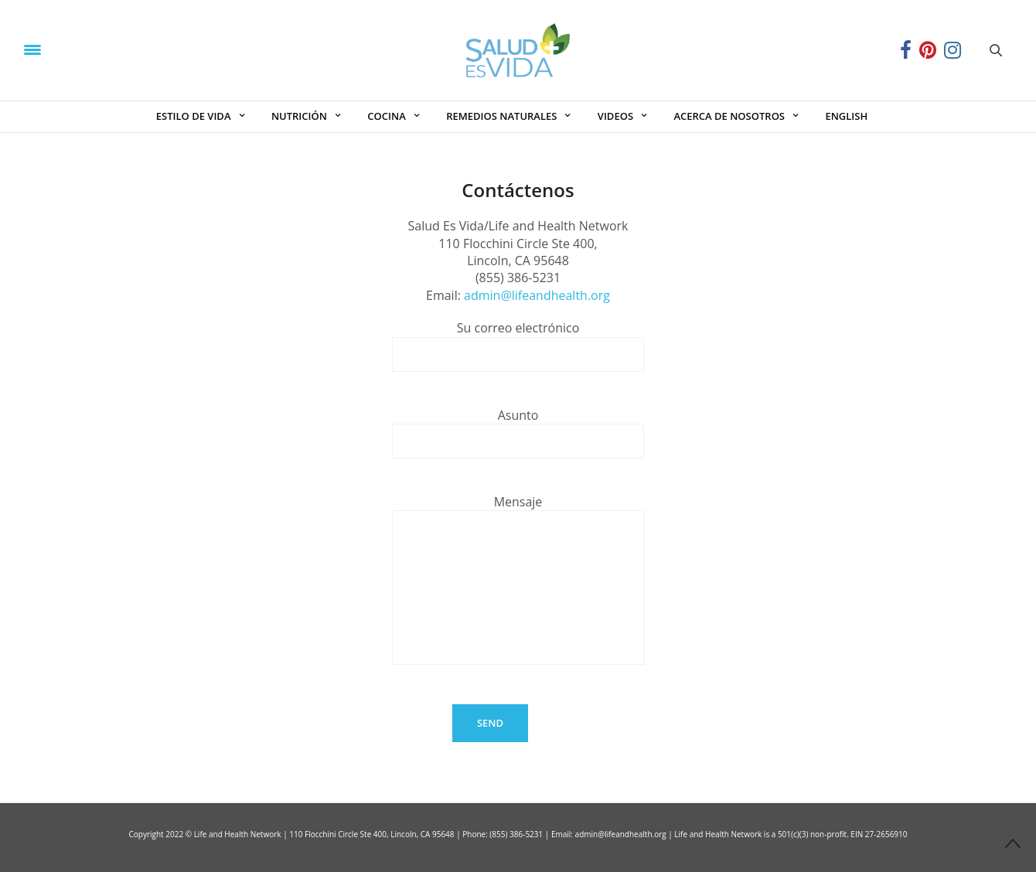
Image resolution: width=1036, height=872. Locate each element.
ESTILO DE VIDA (193, 116)
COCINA (386, 116)
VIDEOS (615, 116)
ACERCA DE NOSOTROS (729, 116)
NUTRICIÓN (299, 116)
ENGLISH (846, 116)
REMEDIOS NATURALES (501, 116)
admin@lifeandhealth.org (537, 295)
